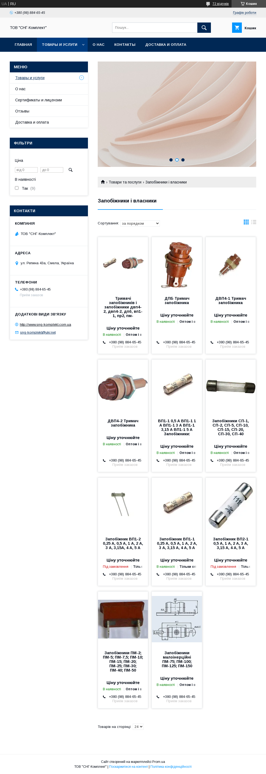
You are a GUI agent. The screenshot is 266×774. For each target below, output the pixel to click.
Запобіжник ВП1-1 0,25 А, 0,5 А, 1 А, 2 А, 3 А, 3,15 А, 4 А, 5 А (177, 543)
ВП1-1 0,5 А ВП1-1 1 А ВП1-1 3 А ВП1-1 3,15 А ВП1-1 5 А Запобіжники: (177, 427)
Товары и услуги (59, 45)
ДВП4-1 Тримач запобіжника (230, 300)
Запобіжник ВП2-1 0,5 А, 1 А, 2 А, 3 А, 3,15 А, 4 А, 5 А (230, 543)
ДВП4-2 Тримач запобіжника (122, 423)
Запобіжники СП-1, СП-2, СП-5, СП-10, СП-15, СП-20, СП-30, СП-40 (230, 427)
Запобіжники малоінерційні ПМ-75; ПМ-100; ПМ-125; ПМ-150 (177, 659)
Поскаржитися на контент (128, 767)
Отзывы (22, 111)
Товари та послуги (125, 182)
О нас (98, 45)
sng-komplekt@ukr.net (38, 332)
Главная (23, 45)
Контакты (124, 45)
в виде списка (253, 223)
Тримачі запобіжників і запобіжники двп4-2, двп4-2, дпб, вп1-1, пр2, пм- (122, 307)
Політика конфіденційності (171, 767)
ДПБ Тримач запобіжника (176, 300)
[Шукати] (204, 27)
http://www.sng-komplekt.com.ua (45, 324)
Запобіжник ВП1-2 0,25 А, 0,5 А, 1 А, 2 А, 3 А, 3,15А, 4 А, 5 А (123, 543)
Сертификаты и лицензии (38, 100)
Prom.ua (158, 762)
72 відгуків (221, 4)
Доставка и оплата (165, 45)
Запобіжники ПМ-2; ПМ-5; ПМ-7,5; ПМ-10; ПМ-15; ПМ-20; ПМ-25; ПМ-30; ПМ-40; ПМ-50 (123, 661)
